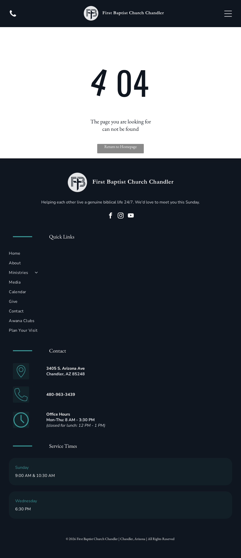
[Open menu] (228, 13)
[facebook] (110, 216)
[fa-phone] (13, 16)
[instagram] (120, 216)
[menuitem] (120, 253)
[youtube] (130, 216)
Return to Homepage (120, 146)
